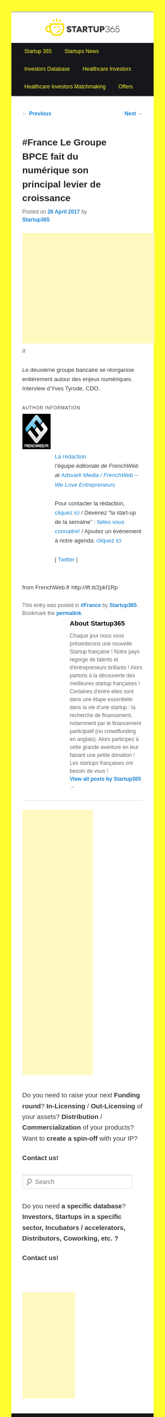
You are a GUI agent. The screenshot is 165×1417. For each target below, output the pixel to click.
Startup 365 (37, 51)
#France (91, 605)
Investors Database (47, 69)
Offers (125, 87)
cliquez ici (67, 512)
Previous (36, 114)
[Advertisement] (88, 288)
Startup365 (36, 220)
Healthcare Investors (107, 69)
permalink (68, 613)
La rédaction (71, 456)
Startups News (81, 51)
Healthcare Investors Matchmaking (65, 87)
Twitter (66, 559)
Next (134, 114)
